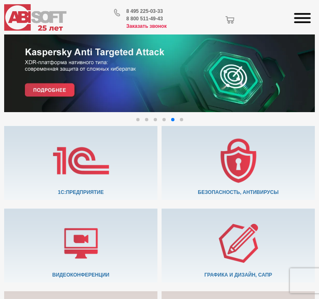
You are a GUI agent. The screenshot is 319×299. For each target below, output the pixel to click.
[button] (138, 119)
